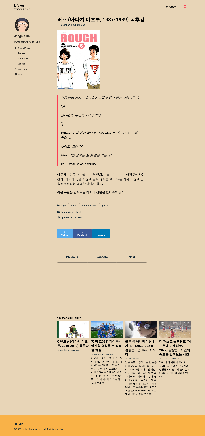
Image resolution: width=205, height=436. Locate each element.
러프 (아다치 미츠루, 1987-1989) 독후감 (101, 20)
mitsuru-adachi (89, 207)
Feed (18, 422)
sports (104, 207)
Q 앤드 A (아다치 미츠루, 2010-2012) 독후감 (73, 342)
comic (73, 207)
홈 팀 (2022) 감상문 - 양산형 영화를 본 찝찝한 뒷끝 (106, 345)
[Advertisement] (124, 291)
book (79, 213)
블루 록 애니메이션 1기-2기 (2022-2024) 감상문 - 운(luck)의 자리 (140, 347)
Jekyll (44, 428)
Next (132, 255)
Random (170, 7)
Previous (72, 255)
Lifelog (23, 7)
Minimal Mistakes (57, 428)
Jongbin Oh (22, 36)
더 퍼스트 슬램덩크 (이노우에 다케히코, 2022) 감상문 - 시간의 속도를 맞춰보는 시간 (175, 347)
